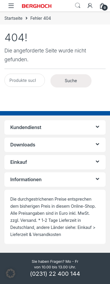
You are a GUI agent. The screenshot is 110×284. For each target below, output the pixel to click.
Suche (71, 80)
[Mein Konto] (90, 5)
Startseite (13, 18)
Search (78, 5)
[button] (10, 273)
